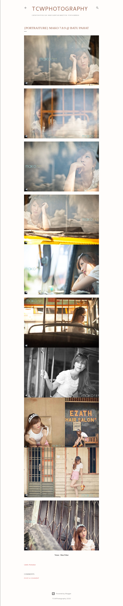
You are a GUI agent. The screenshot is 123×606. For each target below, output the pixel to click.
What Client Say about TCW (57, 15)
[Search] (97, 7)
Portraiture (32, 565)
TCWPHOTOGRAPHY (60, 8)
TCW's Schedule (73, 15)
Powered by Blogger (61, 593)
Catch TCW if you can (39, 15)
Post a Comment (31, 578)
